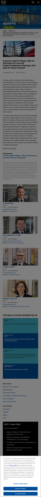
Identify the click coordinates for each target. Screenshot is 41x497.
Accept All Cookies (20, 494)
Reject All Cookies (20, 489)
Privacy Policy (13, 465)
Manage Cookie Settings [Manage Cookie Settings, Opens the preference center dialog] (20, 483)
